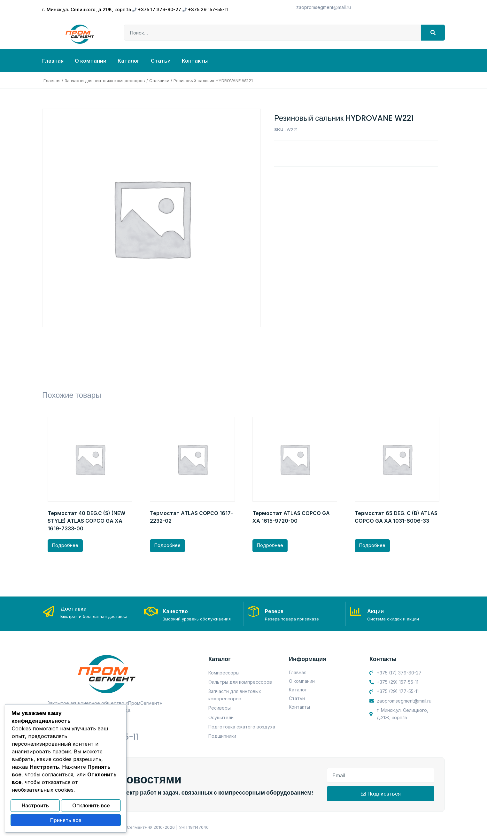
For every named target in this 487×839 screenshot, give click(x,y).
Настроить (35, 807)
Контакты (195, 61)
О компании (90, 61)
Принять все (65, 821)
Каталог (129, 61)
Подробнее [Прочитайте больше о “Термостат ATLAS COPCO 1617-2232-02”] (167, 545)
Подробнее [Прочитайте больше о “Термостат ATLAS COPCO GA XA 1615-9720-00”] (270, 545)
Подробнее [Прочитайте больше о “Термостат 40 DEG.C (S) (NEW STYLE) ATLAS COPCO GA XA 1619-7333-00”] (65, 545)
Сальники (159, 80)
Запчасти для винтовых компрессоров (105, 80)
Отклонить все (91, 807)
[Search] (433, 33)
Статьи (161, 61)
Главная (53, 61)
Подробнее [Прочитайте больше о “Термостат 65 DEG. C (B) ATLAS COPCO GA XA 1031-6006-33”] (372, 545)
